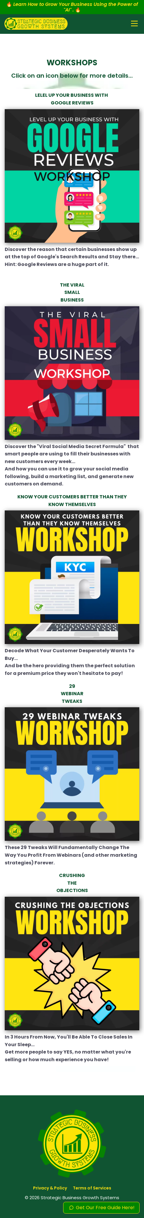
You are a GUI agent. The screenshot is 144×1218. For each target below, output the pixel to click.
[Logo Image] (36, 24)
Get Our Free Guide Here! (101, 1207)
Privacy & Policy (50, 1188)
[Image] (72, 176)
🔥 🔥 (72, 7)
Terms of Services (92, 1188)
